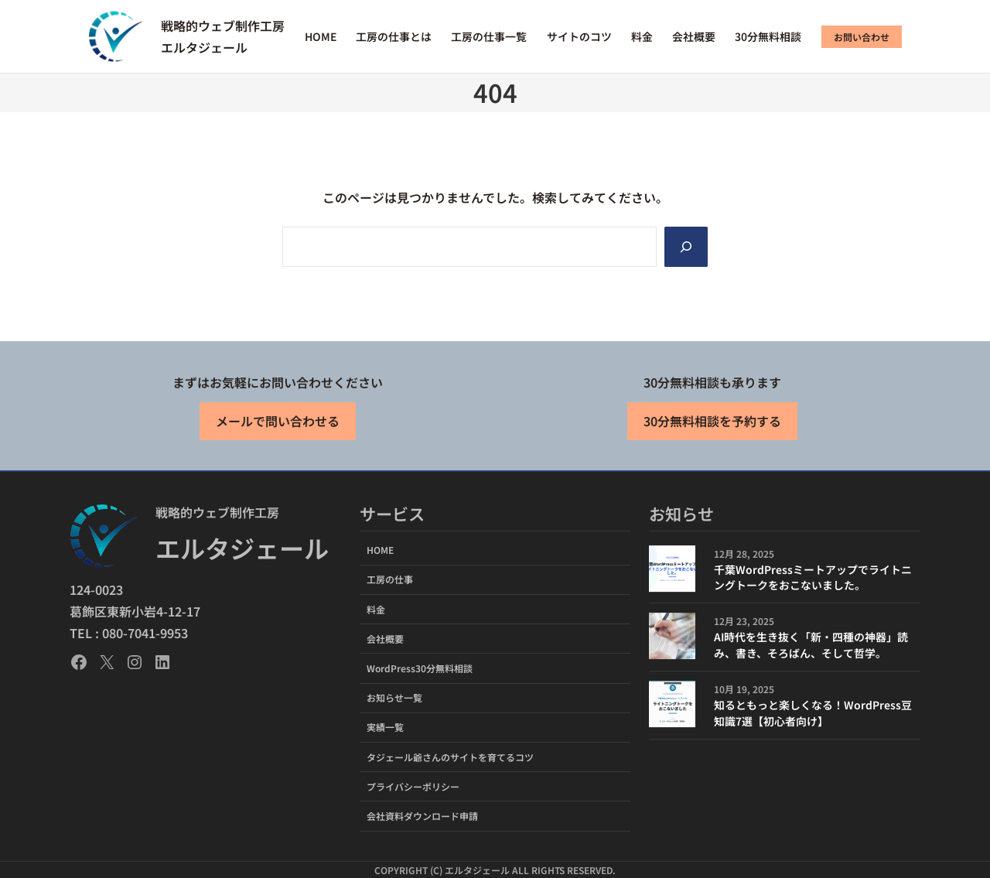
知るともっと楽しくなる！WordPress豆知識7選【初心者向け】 (813, 713)
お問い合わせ (861, 36)
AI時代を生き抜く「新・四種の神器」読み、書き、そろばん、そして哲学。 (811, 645)
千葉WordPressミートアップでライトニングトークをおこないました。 (813, 577)
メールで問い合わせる (278, 421)
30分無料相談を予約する (712, 421)
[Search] (686, 247)
